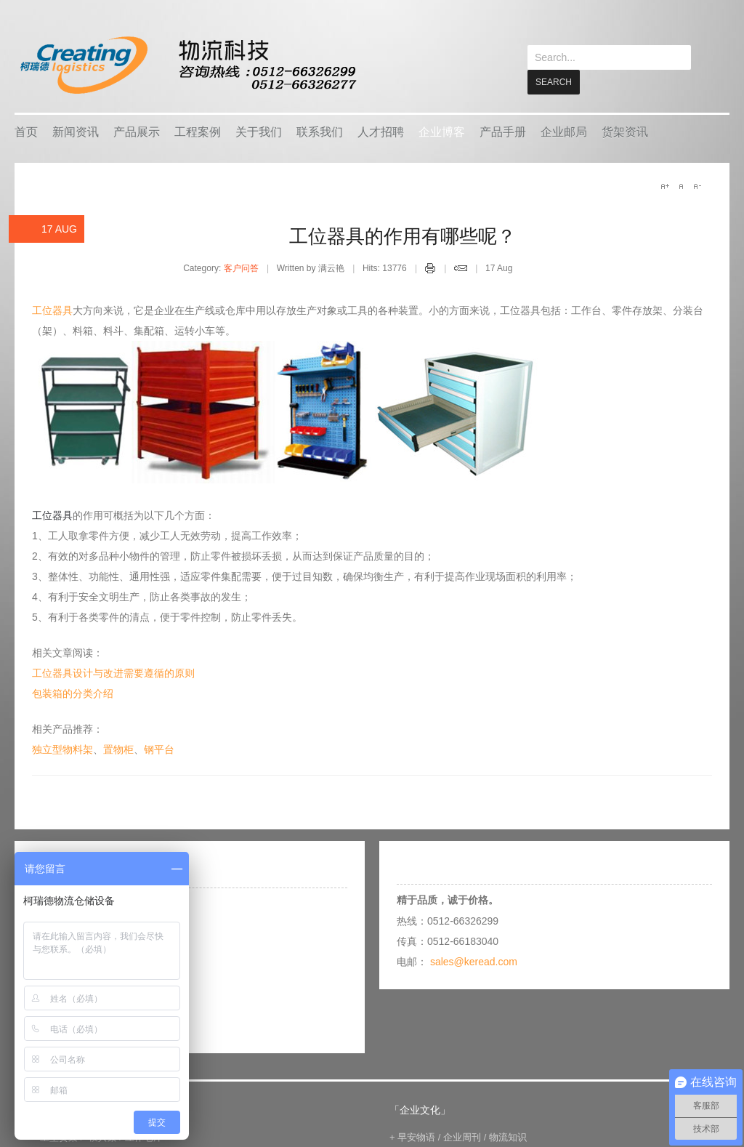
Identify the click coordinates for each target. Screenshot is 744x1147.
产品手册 (503, 131)
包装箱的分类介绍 (72, 693)
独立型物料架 (62, 748)
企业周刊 (462, 1136)
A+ (665, 185)
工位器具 (52, 309)
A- (697, 185)
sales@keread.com (473, 961)
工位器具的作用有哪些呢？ (402, 235)
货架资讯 (625, 131)
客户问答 (241, 267)
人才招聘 (380, 131)
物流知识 (508, 1136)
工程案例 (197, 131)
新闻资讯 (75, 131)
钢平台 (159, 748)
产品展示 (136, 131)
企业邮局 (564, 131)
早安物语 (416, 1136)
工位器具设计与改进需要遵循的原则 (113, 672)
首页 (26, 131)
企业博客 (441, 131)
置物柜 (118, 748)
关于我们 (258, 131)
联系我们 (319, 131)
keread (187, 65)
